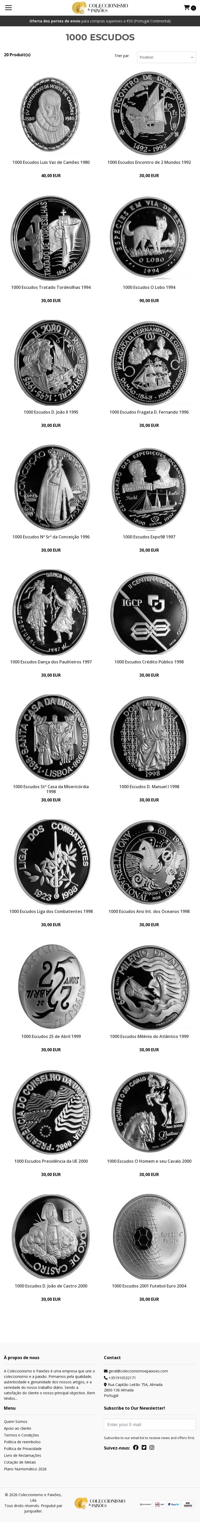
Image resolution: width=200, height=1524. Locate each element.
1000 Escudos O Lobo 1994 (149, 287)
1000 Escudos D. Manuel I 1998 (149, 787)
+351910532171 (120, 1379)
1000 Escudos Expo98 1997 (149, 537)
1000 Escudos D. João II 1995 (51, 412)
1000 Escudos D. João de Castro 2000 (51, 1287)
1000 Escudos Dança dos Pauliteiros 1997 (51, 662)
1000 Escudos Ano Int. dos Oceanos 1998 (149, 912)
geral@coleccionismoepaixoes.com (136, 1372)
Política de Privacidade (23, 1450)
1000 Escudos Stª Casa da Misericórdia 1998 (51, 790)
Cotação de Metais (20, 1463)
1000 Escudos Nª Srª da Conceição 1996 (51, 537)
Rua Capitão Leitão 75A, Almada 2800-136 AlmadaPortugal (133, 1392)
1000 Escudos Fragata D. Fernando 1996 (149, 412)
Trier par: (121, 55)
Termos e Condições (21, 1436)
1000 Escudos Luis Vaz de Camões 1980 (51, 162)
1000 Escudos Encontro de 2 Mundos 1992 (149, 162)
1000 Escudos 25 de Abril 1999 (51, 1037)
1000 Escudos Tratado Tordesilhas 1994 (51, 287)
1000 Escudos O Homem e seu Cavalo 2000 (149, 1162)
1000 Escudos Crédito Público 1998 (149, 662)
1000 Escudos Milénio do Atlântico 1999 (149, 1037)
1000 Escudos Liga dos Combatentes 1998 (51, 912)
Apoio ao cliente (17, 1430)
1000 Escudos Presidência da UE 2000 (51, 1162)
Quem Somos (15, 1423)
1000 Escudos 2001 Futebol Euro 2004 (149, 1287)
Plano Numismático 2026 (25, 1470)
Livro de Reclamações (22, 1457)
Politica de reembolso (22, 1443)
